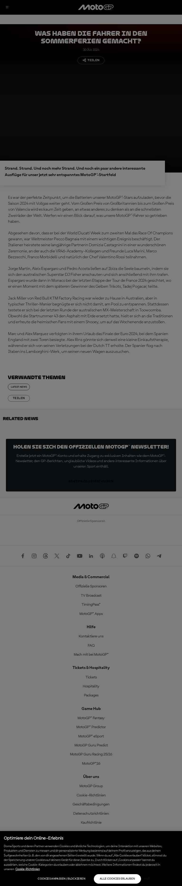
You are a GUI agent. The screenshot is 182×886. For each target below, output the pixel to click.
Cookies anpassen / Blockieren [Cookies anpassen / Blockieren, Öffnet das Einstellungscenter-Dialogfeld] (61, 878)
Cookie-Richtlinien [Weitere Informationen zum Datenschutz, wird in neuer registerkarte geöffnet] (27, 869)
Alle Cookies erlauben (117, 878)
